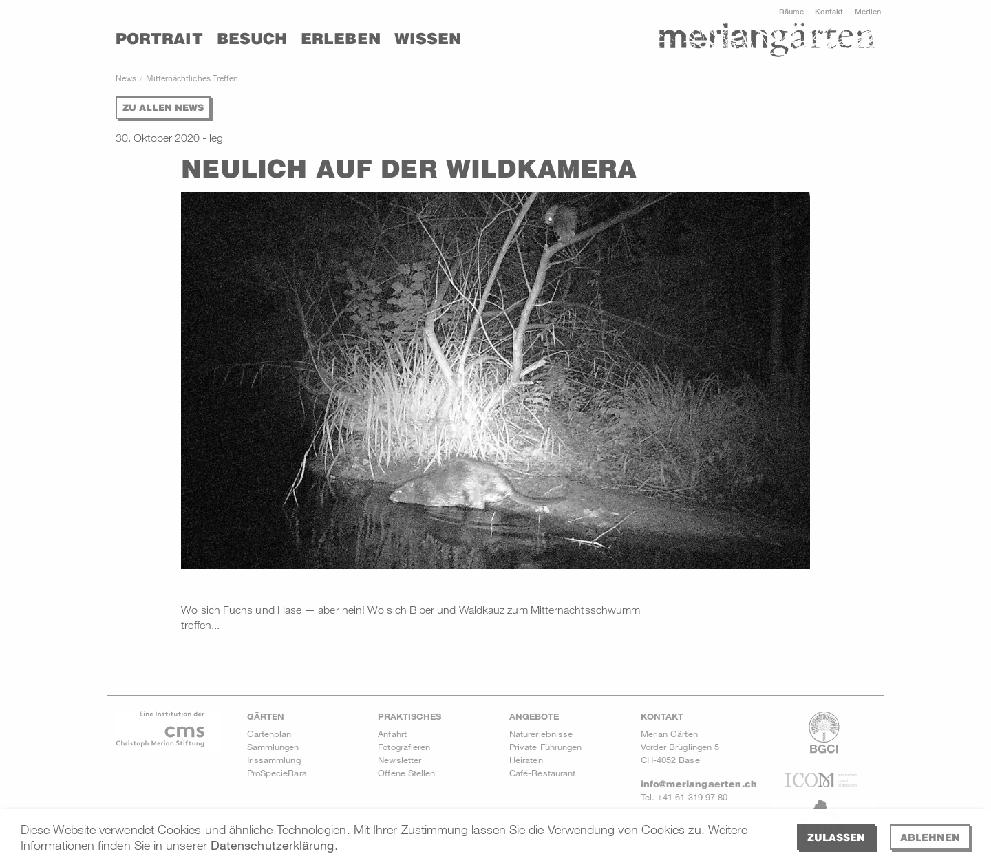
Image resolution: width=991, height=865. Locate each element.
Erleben (341, 38)
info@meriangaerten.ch (699, 783)
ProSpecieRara (277, 772)
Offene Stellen (406, 772)
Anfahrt (392, 733)
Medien (868, 11)
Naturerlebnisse (541, 733)
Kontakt (829, 11)
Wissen (427, 38)
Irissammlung (274, 759)
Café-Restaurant (542, 772)
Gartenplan (269, 733)
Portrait (159, 38)
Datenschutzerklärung (272, 845)
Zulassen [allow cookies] (836, 837)
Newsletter (399, 759)
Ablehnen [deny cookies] (930, 837)
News (126, 77)
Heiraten (526, 759)
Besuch (252, 38)
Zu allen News (163, 107)
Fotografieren (404, 746)
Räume (791, 11)
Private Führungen (545, 746)
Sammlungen (273, 746)
